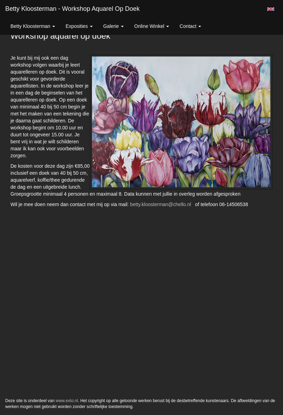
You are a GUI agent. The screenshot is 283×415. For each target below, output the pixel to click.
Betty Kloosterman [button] (32, 26)
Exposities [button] (79, 26)
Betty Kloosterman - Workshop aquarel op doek (72, 8)
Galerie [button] (113, 26)
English (271, 9)
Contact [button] (190, 26)
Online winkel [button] (151, 26)
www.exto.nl (67, 400)
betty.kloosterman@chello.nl (160, 204)
